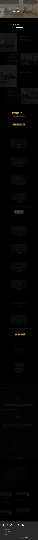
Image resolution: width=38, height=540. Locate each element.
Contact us (6, 527)
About (15, 2)
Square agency (24, 537)
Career (5, 534)
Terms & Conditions (8, 532)
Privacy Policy (7, 531)
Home (11, 2)
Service (24, 2)
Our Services (6, 529)
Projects (29, 2)
